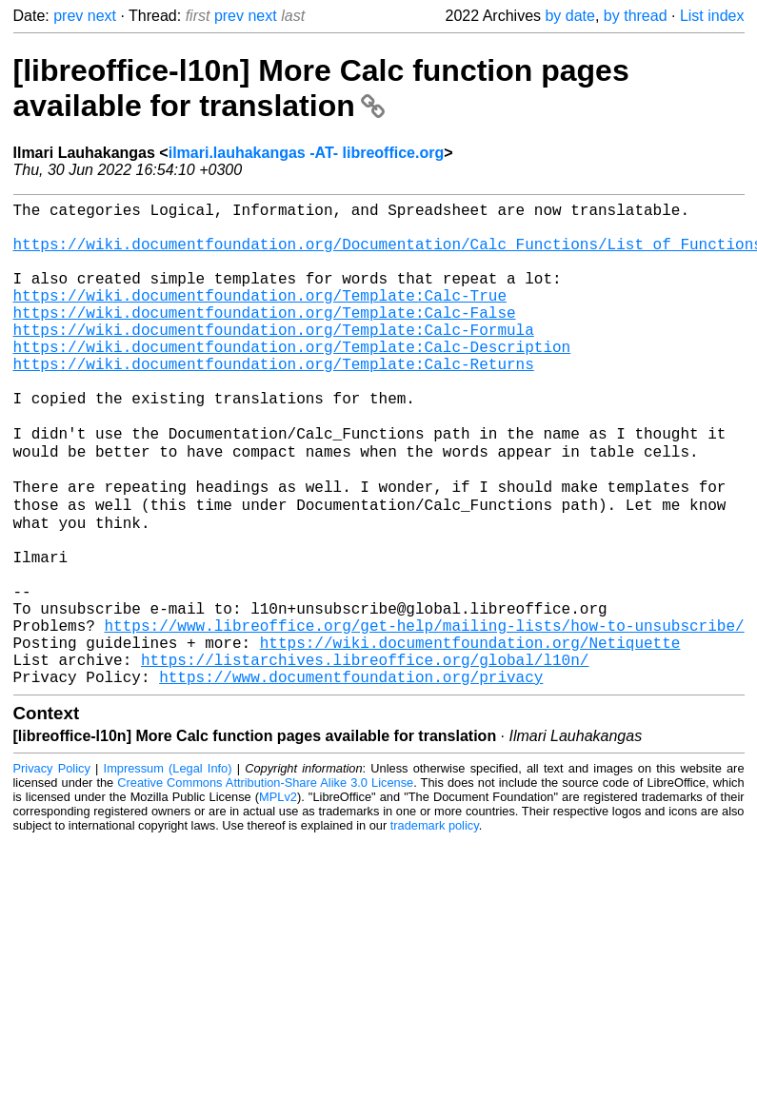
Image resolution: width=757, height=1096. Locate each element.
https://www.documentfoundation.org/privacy (351, 778)
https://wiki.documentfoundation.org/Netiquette (470, 736)
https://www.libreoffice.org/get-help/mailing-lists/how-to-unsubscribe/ (425, 715)
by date (569, 16)
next (102, 16)
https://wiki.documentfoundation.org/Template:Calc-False (264, 338)
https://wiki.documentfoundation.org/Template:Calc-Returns (273, 401)
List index (712, 16)
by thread (635, 16)
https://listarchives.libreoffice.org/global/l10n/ (364, 757)
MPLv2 (278, 898)
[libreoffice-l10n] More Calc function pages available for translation (321, 88)
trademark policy (434, 927)
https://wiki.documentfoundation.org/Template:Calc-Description (292, 380)
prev (68, 16)
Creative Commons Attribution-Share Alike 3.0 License (265, 884)
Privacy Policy (51, 870)
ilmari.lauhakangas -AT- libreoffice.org (307, 153)
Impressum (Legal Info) (168, 870)
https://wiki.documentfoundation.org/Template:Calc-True (260, 317)
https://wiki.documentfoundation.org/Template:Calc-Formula (273, 359)
